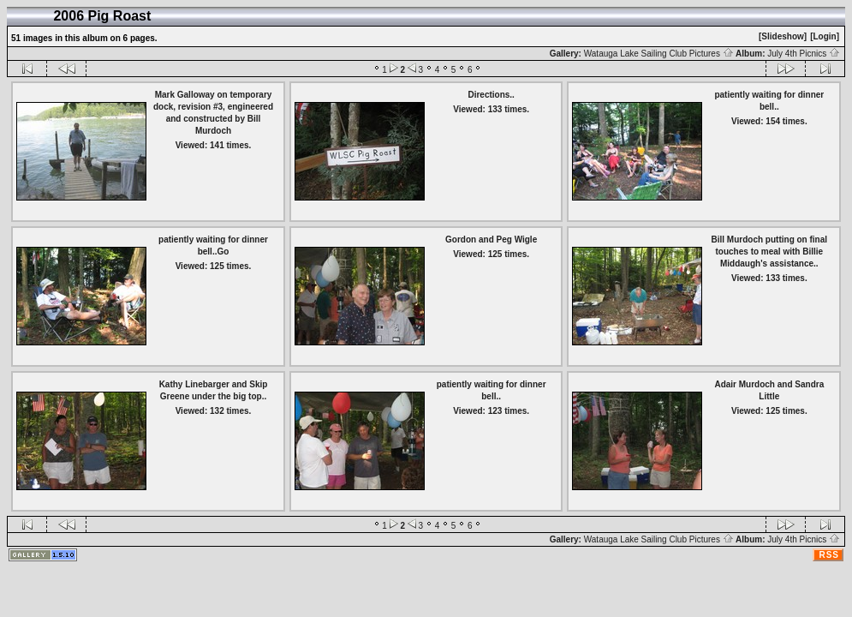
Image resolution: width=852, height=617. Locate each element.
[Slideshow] (783, 36)
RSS (829, 555)
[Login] (824, 36)
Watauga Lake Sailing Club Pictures (659, 53)
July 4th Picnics (803, 53)
